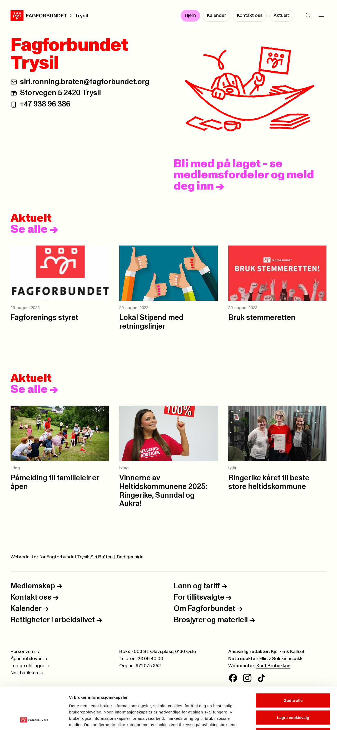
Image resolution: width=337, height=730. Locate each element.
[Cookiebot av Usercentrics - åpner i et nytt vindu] (34, 720)
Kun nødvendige (293, 695)
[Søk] (308, 16)
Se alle (34, 229)
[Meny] (321, 16)
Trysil (81, 15)
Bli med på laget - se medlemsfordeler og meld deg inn (244, 175)
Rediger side (130, 557)
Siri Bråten (102, 557)
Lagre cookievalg (293, 678)
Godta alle (293, 661)
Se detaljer (283, 719)
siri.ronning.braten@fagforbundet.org (84, 82)
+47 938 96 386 (45, 104)
